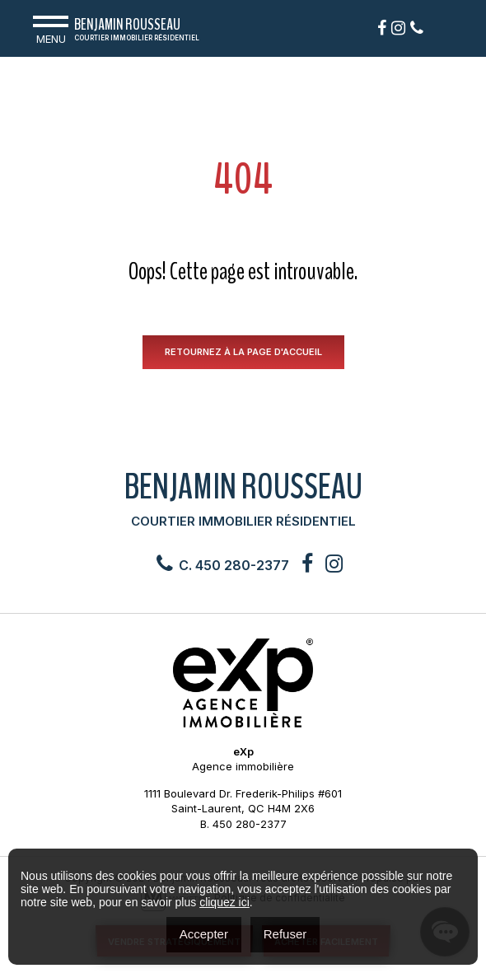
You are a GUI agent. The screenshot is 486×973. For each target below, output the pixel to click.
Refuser (285, 934)
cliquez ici (224, 902)
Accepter (204, 934)
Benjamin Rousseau (136, 31)
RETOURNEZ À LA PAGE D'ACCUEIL (243, 352)
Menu (50, 28)
